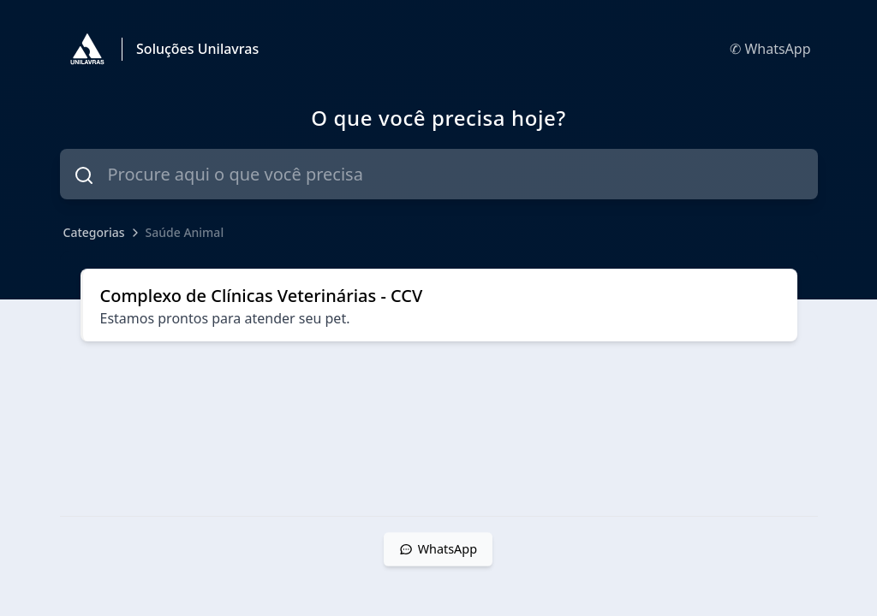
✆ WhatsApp (770, 48)
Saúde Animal (185, 232)
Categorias (94, 232)
